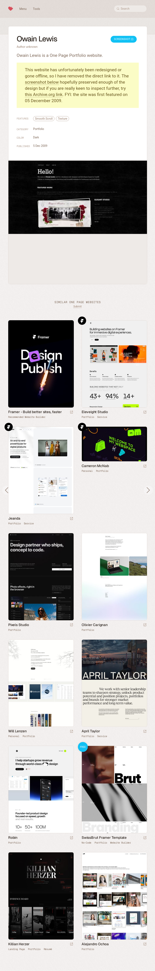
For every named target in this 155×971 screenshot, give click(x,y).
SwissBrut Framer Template (104, 837)
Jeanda (14, 518)
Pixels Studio (18, 625)
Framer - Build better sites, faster (35, 412)
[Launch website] (145, 412)
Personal (87, 471)
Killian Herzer (19, 944)
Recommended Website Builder (26, 417)
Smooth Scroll (44, 118)
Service (102, 417)
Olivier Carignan (95, 625)
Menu (23, 9)
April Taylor (91, 731)
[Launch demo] (145, 838)
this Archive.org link (43, 94)
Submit (77, 306)
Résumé (48, 949)
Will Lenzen (17, 731)
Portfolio (38, 129)
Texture (62, 118)
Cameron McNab (95, 466)
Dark (36, 137)
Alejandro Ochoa (95, 944)
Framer (82, 321)
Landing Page (16, 949)
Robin (12, 837)
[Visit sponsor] (71, 412)
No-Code (86, 842)
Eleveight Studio (95, 412)
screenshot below (42, 82)
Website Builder (120, 842)
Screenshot (123, 39)
